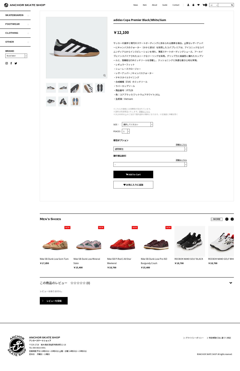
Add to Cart (134, 174)
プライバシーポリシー (194, 337)
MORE (217, 219)
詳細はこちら (144, 111)
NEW (67, 227)
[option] (76, 47)
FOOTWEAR (12, 24)
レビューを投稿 (54, 300)
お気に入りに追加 (134, 184)
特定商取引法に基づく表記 (220, 337)
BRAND (9, 51)
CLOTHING (11, 33)
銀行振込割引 (119, 155)
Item (145, 5)
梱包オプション (120, 140)
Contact (175, 5)
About (154, 5)
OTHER (9, 42)
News (135, 5)
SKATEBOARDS (14, 15)
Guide (164, 5)
